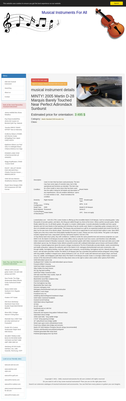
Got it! (116, 3)
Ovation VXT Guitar (11, 297)
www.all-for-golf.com (11, 375)
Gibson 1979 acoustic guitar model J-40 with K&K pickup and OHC (13, 272)
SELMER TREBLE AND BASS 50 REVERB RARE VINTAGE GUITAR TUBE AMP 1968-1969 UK (13, 339)
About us (7, 92)
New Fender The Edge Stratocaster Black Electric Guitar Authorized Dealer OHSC (13, 281)
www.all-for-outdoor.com (12, 384)
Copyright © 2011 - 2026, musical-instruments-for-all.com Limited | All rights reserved (75, 379)
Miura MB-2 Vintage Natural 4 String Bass (12, 313)
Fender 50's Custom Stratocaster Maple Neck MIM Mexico (13, 329)
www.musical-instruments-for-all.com (13, 389)
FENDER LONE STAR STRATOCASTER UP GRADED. (12, 155)
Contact (7, 97)
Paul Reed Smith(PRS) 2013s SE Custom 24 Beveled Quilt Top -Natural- (13, 121)
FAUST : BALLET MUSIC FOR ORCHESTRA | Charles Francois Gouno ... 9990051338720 (13, 171)
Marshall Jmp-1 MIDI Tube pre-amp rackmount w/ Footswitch (13, 321)
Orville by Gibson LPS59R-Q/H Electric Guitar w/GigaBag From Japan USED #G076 (13, 137)
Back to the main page (39, 80)
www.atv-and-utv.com (12, 365)
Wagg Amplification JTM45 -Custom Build (13, 163)
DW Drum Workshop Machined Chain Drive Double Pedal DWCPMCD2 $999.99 (14, 305)
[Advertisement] (63, 56)
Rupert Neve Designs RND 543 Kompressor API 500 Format (13, 187)
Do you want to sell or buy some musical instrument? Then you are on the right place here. (74, 381)
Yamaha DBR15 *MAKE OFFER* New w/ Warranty (13, 128)
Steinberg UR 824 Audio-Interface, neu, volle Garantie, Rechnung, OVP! (13, 349)
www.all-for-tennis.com (12, 380)
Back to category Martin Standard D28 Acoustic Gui (49, 84)
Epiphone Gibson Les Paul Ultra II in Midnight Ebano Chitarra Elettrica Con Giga (13, 147)
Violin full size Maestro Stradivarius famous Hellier (13, 180)
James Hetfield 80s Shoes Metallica (13, 114)
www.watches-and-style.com (11, 370)
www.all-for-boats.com (12, 395)
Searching (8, 88)
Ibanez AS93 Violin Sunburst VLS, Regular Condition (12, 291)
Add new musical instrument (10, 83)
